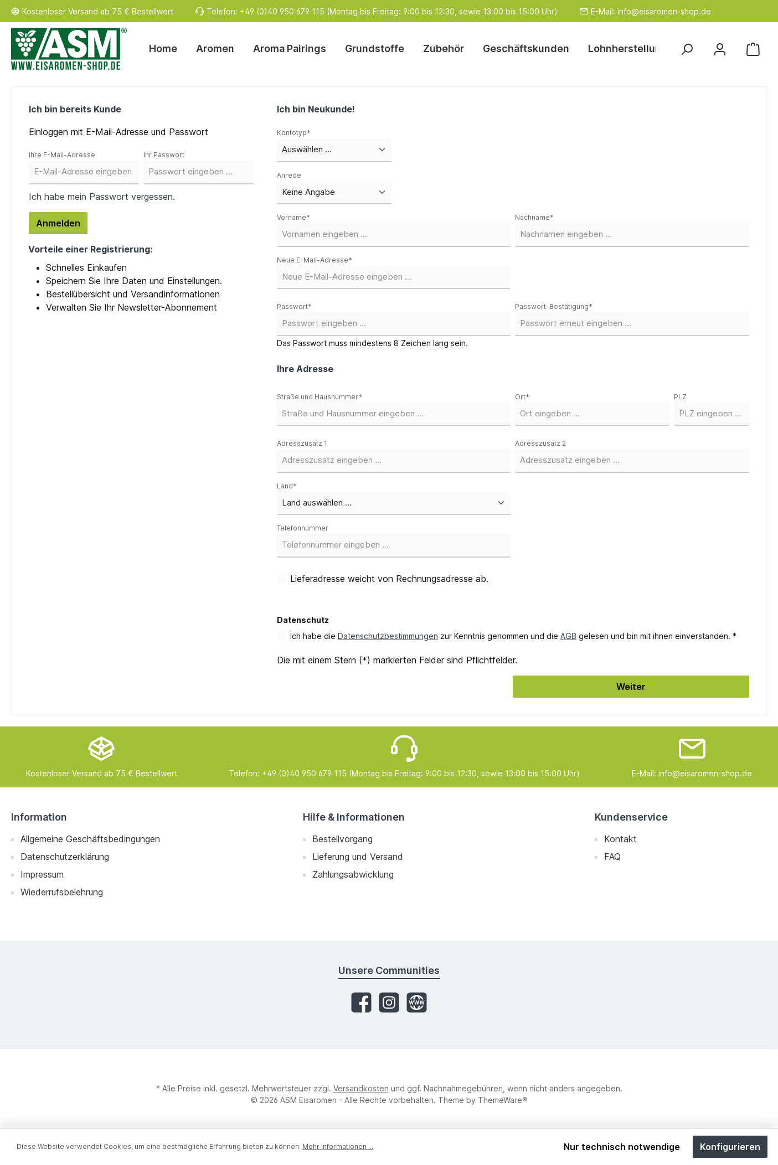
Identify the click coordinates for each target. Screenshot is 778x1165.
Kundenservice (631, 817)
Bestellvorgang (342, 838)
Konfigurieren (730, 1146)
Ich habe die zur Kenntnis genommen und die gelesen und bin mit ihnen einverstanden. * (513, 636)
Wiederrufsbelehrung (61, 892)
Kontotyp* (294, 132)
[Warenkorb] (753, 49)
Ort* (522, 397)
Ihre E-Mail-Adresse (62, 155)
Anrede (289, 175)
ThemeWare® (503, 1100)
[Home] (168, 48)
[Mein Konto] (720, 49)
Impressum (42, 874)
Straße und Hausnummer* (319, 397)
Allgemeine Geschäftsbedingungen (90, 838)
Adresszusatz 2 (540, 443)
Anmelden (58, 223)
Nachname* (534, 217)
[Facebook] (361, 1002)
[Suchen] (686, 49)
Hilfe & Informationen (354, 817)
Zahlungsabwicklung (353, 874)
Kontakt (620, 838)
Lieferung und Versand (357, 856)
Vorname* (293, 217)
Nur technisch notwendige (622, 1146)
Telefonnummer (302, 528)
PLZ (680, 397)
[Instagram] (389, 1002)
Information (39, 817)
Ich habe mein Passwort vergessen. (102, 196)
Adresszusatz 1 (302, 443)
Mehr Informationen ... (337, 1146)
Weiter (631, 686)
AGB (568, 636)
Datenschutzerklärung (64, 856)
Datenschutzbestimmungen (388, 636)
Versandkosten (361, 1088)
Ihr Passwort (163, 155)
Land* (287, 486)
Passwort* (294, 306)
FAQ (612, 856)
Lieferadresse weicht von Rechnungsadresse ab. (389, 578)
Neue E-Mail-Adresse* (314, 260)
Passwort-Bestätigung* (553, 306)
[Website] (416, 1002)
